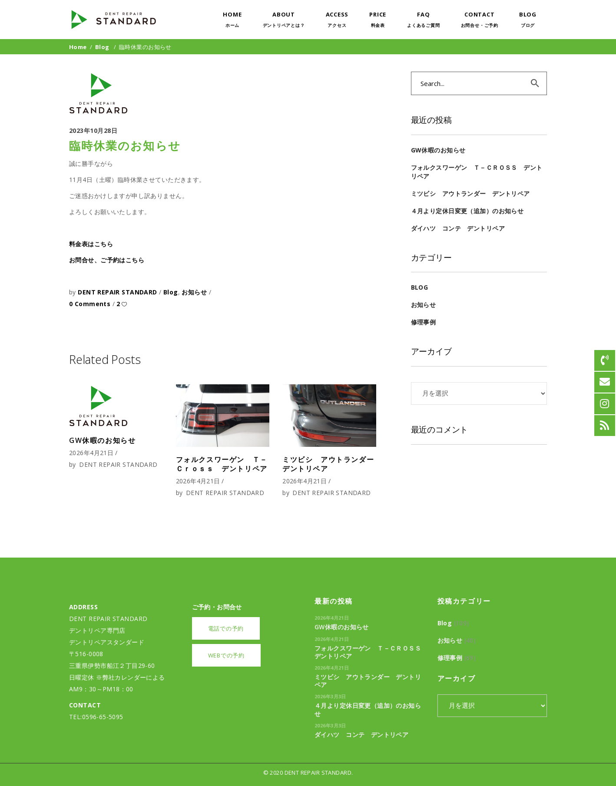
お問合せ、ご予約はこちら (106, 260)
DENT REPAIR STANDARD (118, 292)
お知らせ (194, 292)
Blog (102, 47)
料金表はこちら (91, 244)
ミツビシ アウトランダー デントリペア (332, 464)
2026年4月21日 (91, 453)
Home (78, 47)
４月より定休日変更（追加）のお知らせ (467, 211)
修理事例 (423, 322)
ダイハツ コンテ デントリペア (458, 228)
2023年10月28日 (93, 130)
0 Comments (91, 304)
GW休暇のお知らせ (102, 440)
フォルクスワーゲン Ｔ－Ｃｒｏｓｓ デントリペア (222, 464)
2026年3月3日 (330, 696)
